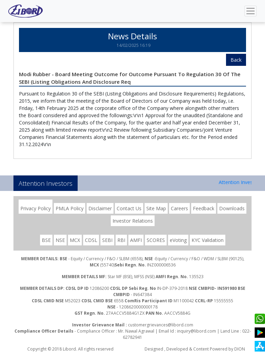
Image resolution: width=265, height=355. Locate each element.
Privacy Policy (35, 208)
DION (239, 349)
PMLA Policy (70, 208)
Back (236, 60)
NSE (60, 240)
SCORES (156, 240)
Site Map (156, 208)
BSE (46, 240)
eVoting (178, 240)
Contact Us (129, 208)
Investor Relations (132, 220)
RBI (121, 240)
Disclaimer (100, 208)
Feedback (203, 208)
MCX (75, 240)
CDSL (91, 240)
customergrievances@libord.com (160, 325)
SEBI (107, 240)
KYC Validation (208, 240)
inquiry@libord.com (196, 331)
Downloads (232, 208)
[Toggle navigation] (250, 11)
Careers (179, 208)
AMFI (136, 240)
